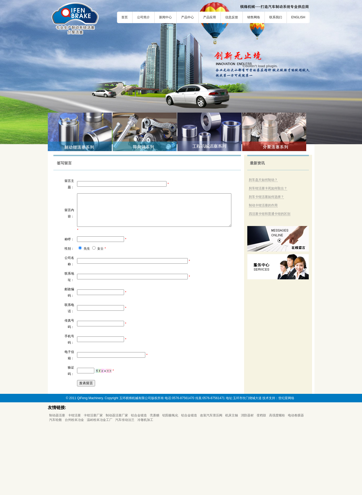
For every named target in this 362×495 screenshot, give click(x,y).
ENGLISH (298, 17)
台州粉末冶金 (74, 490)
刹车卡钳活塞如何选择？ (268, 197)
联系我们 (275, 17)
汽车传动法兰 (124, 490)
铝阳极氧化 (170, 485)
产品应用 (209, 17)
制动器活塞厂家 (117, 485)
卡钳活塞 (74, 485)
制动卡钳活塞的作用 (265, 205)
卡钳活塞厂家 (93, 485)
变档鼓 (261, 485)
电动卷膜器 (296, 485)
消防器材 (247, 485)
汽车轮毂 (55, 490)
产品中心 (187, 17)
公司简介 (143, 17)
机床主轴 (231, 485)
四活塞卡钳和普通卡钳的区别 (271, 214)
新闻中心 (165, 17)
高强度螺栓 (277, 485)
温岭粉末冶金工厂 (99, 490)
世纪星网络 (286, 468)
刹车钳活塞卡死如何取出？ (270, 188)
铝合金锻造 (139, 485)
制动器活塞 (57, 485)
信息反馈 (231, 17)
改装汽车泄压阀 (211, 485)
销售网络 (253, 17)
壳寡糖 (154, 485)
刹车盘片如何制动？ (265, 180)
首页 (124, 17)
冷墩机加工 (145, 490)
